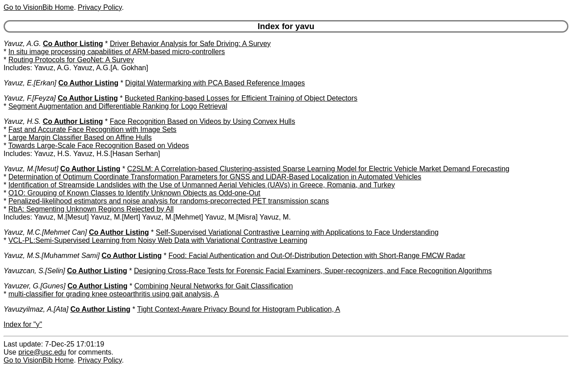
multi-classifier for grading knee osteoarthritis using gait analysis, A (113, 294)
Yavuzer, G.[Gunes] (34, 286)
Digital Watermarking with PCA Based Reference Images (215, 83)
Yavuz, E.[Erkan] (30, 83)
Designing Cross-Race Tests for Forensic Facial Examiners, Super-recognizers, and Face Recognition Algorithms (313, 271)
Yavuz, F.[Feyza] (30, 98)
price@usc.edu (42, 352)
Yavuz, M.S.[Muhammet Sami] (52, 255)
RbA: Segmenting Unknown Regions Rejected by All (91, 209)
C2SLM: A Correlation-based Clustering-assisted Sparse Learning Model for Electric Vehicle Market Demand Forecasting (318, 169)
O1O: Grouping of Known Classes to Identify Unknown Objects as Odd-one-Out (134, 193)
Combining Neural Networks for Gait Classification (214, 286)
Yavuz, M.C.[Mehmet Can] (45, 232)
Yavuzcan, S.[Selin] (34, 271)
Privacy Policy (100, 7)
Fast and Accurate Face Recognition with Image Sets (92, 129)
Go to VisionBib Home (39, 7)
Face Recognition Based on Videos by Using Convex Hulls (202, 121)
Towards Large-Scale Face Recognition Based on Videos (98, 145)
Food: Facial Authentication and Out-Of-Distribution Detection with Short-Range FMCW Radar (316, 255)
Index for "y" (23, 324)
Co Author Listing (73, 43)
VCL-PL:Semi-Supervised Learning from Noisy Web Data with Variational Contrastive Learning (157, 240)
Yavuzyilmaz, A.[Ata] (36, 309)
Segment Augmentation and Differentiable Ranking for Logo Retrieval (117, 106)
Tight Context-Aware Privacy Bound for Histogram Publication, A (238, 309)
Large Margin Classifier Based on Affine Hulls (80, 137)
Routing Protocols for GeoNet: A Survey (71, 59)
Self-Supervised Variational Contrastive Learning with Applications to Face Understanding (297, 232)
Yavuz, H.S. (22, 121)
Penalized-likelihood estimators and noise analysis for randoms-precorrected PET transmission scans (168, 201)
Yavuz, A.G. (22, 43)
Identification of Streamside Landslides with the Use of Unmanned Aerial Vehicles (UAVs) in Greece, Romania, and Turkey (201, 185)
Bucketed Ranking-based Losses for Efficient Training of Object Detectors (241, 98)
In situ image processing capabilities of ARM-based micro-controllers (116, 51)
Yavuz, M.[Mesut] (31, 169)
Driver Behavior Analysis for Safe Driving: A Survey (190, 43)
